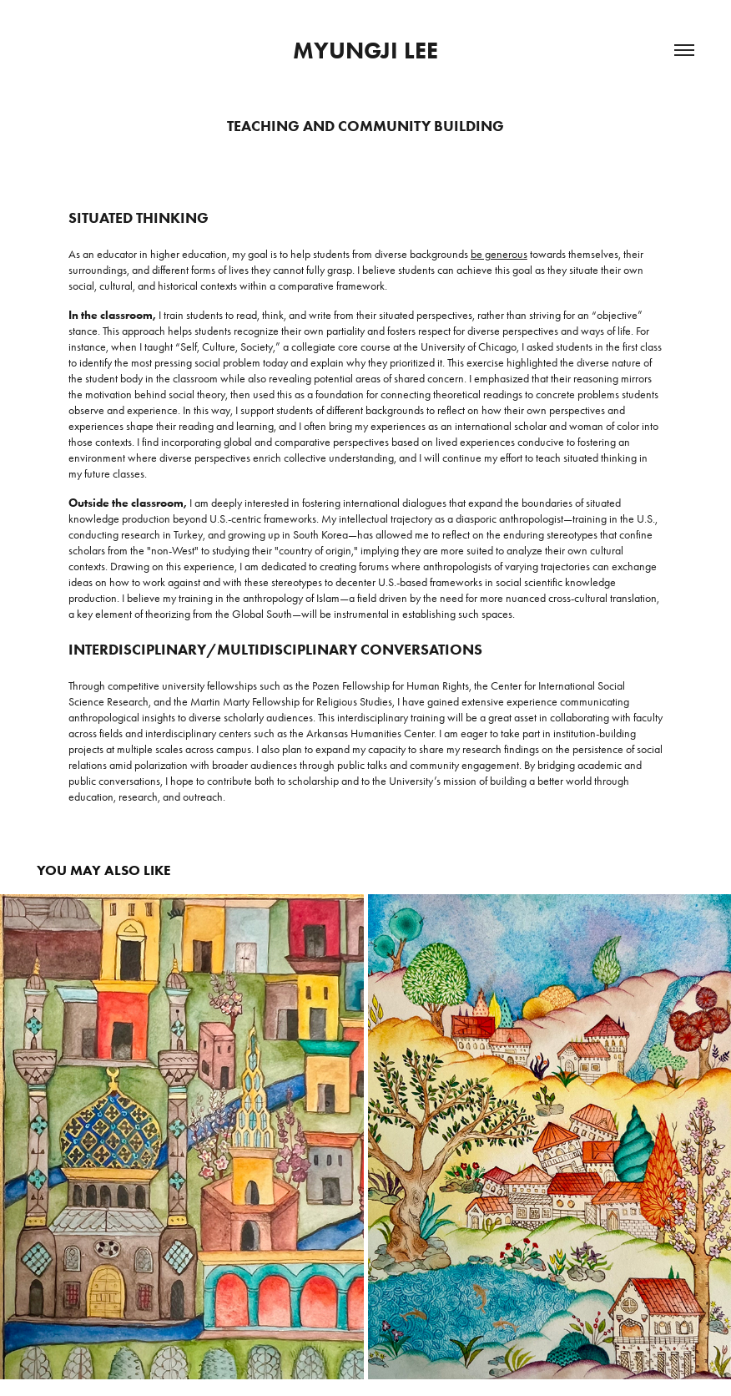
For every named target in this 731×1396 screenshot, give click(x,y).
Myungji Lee (365, 50)
